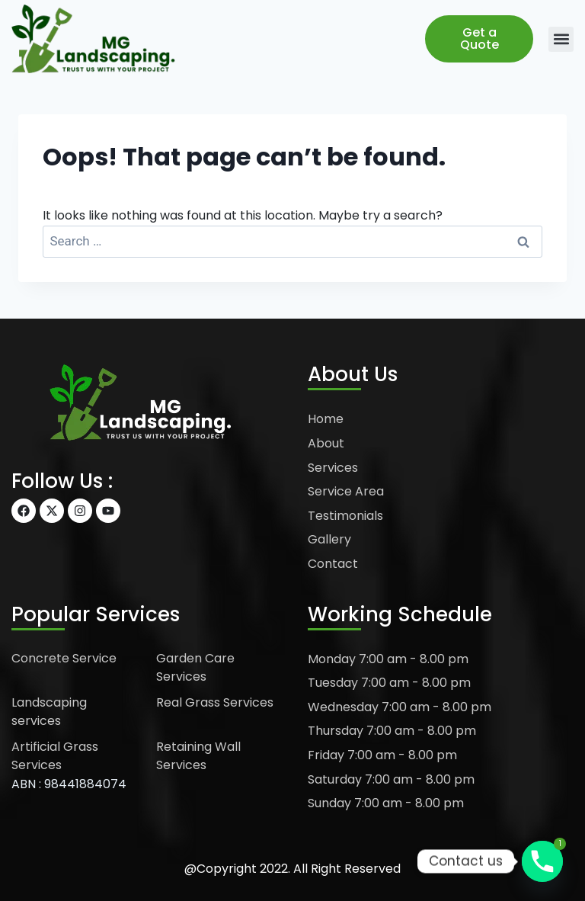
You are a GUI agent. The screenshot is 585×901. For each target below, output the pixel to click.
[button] (561, 39)
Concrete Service (64, 658)
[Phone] (542, 861)
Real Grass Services (214, 702)
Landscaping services (49, 711)
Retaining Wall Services (198, 756)
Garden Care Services (195, 667)
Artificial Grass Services (54, 756)
